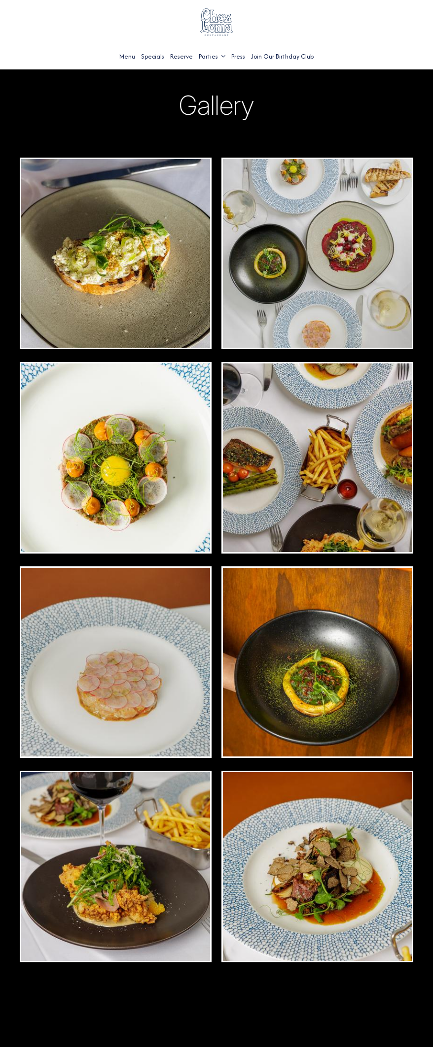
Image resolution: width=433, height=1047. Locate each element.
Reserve (181, 56)
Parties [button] (212, 56)
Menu (127, 56)
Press (238, 56)
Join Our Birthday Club (282, 56)
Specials (152, 56)
